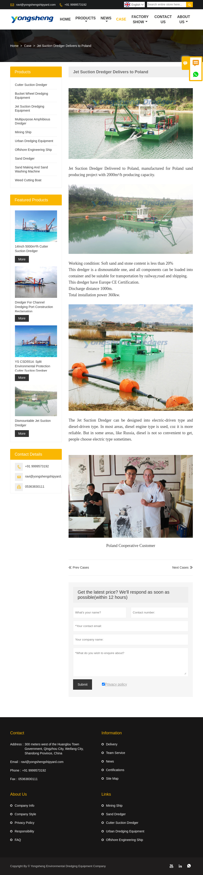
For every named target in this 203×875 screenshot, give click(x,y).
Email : (15, 762)
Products (86, 19)
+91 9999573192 (76, 4)
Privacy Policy (24, 822)
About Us (183, 19)
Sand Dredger (25, 158)
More (21, 259)
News (106, 19)
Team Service (115, 753)
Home (65, 19)
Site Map (112, 778)
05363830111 (34, 486)
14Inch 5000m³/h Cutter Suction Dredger (31, 249)
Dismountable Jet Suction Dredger (33, 423)
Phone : (15, 770)
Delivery (112, 744)
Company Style (25, 814)
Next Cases (180, 567)
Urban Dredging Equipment (34, 141)
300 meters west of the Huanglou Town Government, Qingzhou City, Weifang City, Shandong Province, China (54, 748)
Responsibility (24, 831)
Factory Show (140, 19)
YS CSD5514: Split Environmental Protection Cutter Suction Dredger (32, 366)
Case (121, 19)
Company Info (24, 805)
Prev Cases (79, 567)
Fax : (13, 779)
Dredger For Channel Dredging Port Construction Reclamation (34, 307)
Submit (83, 684)
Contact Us (163, 19)
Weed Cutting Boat (28, 180)
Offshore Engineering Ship (33, 150)
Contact (17, 733)
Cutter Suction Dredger (31, 85)
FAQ (18, 840)
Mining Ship (23, 132)
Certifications (115, 770)
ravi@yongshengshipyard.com (36, 4)
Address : (16, 744)
